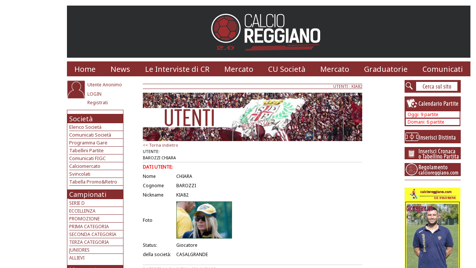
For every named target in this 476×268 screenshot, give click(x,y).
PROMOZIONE (84, 219)
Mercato (238, 69)
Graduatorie (386, 69)
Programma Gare (88, 142)
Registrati (97, 102)
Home (85, 69)
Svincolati (79, 173)
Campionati (87, 194)
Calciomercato (84, 166)
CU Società (286, 69)
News (120, 69)
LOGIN (94, 94)
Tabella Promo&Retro (93, 181)
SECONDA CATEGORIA (92, 234)
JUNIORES (79, 250)
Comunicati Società (90, 134)
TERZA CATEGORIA (89, 242)
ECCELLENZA (82, 211)
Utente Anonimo (104, 85)
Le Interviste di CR (177, 69)
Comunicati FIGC (87, 158)
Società (81, 118)
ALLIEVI (76, 258)
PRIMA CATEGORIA (89, 226)
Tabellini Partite (86, 150)
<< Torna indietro (160, 145)
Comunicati (442, 69)
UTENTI (340, 86)
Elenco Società (85, 127)
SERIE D (77, 203)
